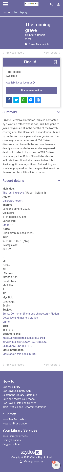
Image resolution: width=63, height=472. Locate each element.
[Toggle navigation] (5, 3)
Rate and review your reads (19, 399)
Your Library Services (15, 436)
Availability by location (20, 82)
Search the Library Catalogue (20, 395)
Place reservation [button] (39, 90)
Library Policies (12, 440)
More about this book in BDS (19, 354)
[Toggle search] (51, 4)
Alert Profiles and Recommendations (24, 407)
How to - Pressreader (15, 423)
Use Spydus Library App (17, 391)
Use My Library (11, 386)
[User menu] (58, 4)
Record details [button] (13, 181)
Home (6, 12)
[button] (55, 62)
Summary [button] (10, 112)
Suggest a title (11, 444)
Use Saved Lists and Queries (19, 403)
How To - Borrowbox (15, 419)
